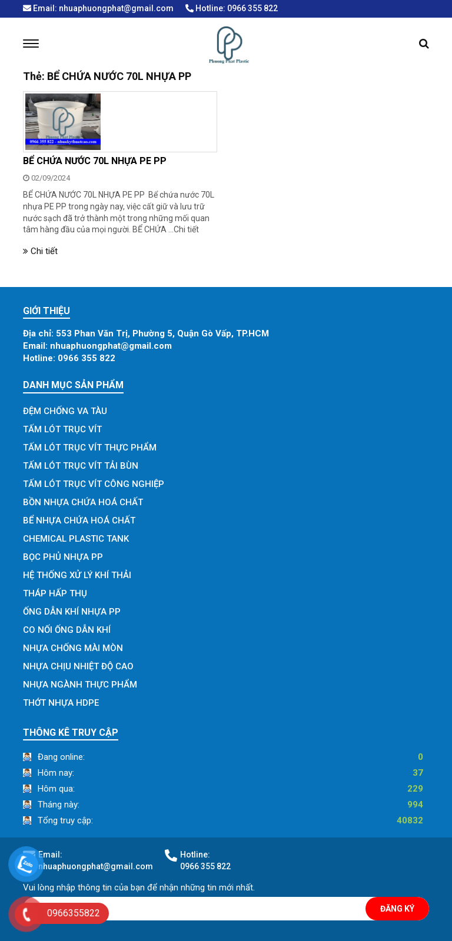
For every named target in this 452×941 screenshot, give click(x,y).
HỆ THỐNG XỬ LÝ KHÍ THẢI (77, 575)
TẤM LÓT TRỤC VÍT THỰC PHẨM (90, 447)
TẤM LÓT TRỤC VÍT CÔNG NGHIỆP (93, 484)
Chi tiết (186, 229)
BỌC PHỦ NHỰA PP (63, 557)
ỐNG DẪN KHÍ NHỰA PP (72, 611)
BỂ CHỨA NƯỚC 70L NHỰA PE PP (95, 160)
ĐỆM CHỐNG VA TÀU (65, 411)
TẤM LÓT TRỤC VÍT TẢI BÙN (80, 466)
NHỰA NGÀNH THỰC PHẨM (80, 684)
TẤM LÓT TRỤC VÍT (62, 429)
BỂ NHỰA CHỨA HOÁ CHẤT (79, 520)
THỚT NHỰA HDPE (61, 703)
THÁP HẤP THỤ (55, 593)
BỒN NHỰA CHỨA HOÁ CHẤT (83, 502)
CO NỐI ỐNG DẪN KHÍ (67, 630)
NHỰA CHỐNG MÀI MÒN (73, 648)
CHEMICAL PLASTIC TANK (76, 538)
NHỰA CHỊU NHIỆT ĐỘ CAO (78, 666)
